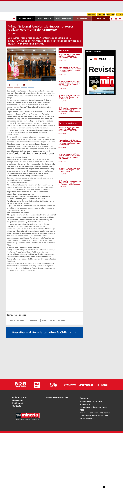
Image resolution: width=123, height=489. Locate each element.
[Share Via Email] (31, 85)
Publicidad (101, 14)
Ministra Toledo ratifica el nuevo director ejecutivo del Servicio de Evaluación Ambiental (70, 83)
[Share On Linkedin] (17, 85)
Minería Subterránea (63, 18)
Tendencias (101, 18)
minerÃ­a (33, 321)
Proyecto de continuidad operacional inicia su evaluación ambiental (69, 56)
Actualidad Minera (25, 18)
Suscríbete (110, 14)
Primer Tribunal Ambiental (54, 321)
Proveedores (82, 18)
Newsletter (91, 14)
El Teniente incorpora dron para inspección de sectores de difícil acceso (70, 109)
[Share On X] (24, 85)
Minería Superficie (44, 18)
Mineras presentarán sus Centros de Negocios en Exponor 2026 (69, 97)
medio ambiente (16, 321)
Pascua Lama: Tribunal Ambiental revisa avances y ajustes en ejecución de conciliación (70, 69)
